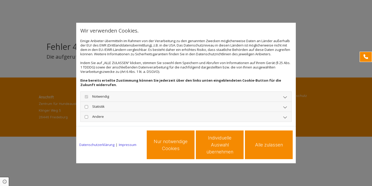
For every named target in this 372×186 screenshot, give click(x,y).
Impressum (127, 145)
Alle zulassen (269, 145)
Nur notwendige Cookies (171, 145)
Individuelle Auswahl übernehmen (219, 144)
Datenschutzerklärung (96, 145)
